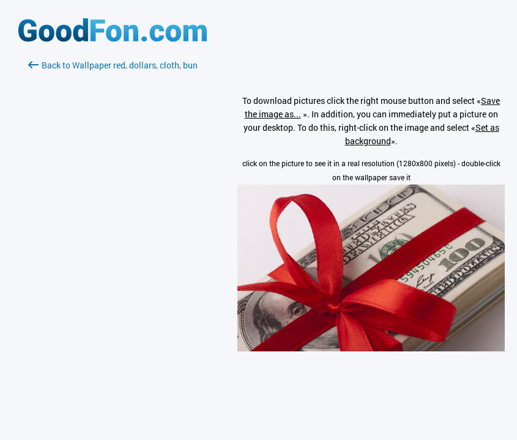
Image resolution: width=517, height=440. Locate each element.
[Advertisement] (112, 217)
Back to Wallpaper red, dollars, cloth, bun (113, 65)
